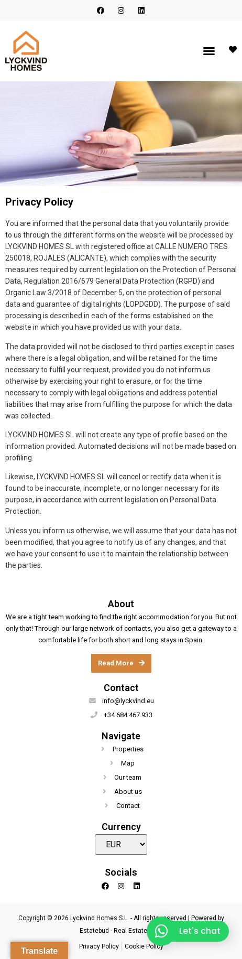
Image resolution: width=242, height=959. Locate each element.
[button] (209, 50)
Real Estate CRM (138, 930)
